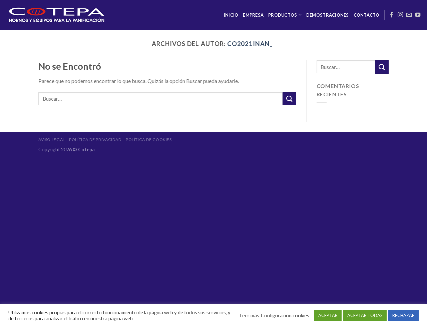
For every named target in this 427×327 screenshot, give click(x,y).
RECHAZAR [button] (403, 315)
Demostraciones (327, 15)
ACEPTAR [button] (328, 315)
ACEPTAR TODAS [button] (365, 315)
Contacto (367, 15)
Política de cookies (149, 139)
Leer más (249, 315)
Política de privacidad (95, 139)
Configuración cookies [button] (285, 315)
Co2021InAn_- (251, 43)
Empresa (253, 15)
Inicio (231, 15)
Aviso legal (51, 139)
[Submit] (289, 98)
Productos (285, 15)
